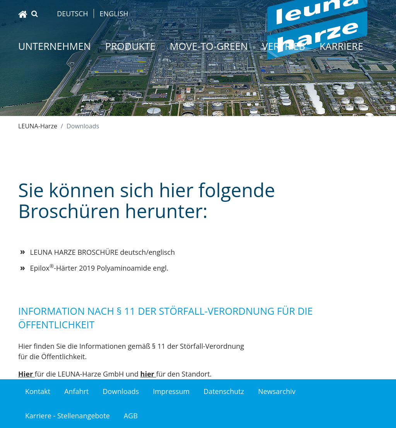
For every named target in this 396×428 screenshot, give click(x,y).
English (114, 13)
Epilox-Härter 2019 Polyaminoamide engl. (99, 268)
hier (147, 374)
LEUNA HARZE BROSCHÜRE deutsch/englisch (102, 252)
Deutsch (72, 13)
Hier (25, 374)
